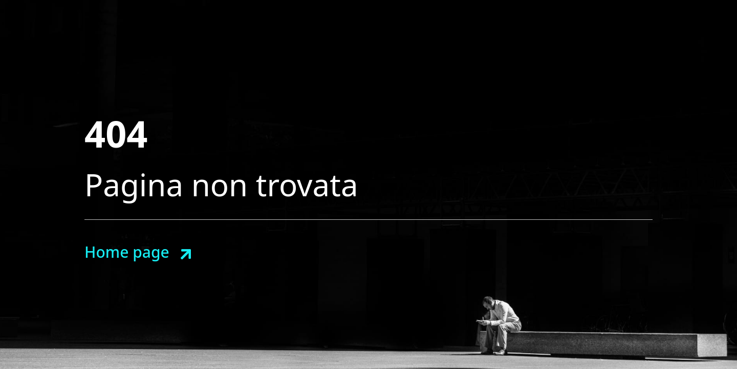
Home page (126, 251)
